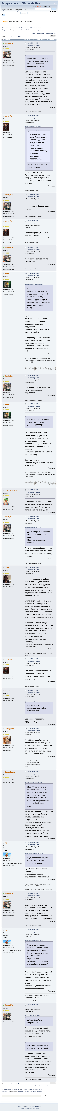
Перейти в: (38, 1096)
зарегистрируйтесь (15, 11)
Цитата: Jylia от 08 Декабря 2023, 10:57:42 (33, 527)
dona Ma (8, 116)
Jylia (7, 274)
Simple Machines (36, 1106)
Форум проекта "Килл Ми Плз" (21, 3)
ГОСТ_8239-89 (11, 490)
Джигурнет (9, 729)
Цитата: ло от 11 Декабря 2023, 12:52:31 (32, 1015)
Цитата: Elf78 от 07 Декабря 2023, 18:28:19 (33, 126)
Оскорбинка (10, 772)
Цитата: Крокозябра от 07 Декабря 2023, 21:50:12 (34, 284)
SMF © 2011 (28, 1106)
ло (6, 843)
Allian (7, 690)
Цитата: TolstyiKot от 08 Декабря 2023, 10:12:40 (34, 853)
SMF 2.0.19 (21, 1106)
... (13, 36)
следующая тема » (50, 33)
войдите (4, 11)
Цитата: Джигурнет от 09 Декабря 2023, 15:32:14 (34, 782)
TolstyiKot (9, 43)
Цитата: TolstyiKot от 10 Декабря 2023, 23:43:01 (34, 940)
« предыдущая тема (38, 33)
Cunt (7, 568)
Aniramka (20, 30)
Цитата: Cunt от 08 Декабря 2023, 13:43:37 (33, 701)
